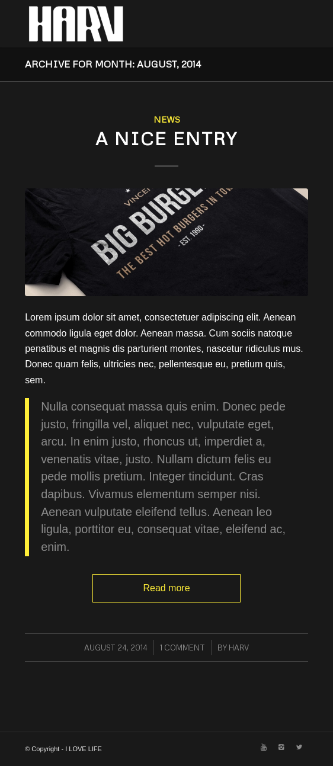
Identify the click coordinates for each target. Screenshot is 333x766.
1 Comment (182, 647)
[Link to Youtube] (264, 747)
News (166, 119)
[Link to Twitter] (299, 747)
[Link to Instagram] (281, 747)
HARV (239, 647)
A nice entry (166, 138)
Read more (166, 588)
